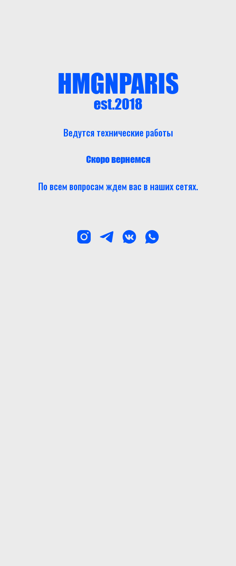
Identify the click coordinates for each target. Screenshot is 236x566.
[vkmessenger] (129, 236)
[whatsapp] (152, 236)
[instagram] (84, 236)
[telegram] (106, 236)
